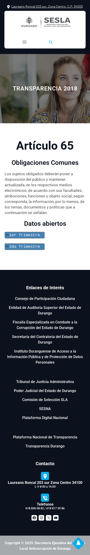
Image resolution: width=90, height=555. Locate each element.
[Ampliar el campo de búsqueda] (50, 42)
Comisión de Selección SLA (45, 399)
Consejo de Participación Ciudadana (45, 298)
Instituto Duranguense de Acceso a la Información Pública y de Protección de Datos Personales (45, 356)
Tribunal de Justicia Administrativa (45, 381)
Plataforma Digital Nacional (45, 417)
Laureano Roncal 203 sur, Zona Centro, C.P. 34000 (47, 6)
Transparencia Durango (45, 445)
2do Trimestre (24, 245)
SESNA (45, 408)
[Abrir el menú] (25, 42)
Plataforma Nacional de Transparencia (45, 436)
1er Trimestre (24, 234)
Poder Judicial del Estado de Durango (45, 390)
